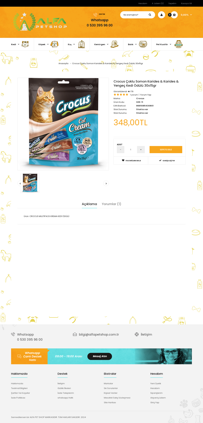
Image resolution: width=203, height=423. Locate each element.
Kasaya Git (186, 3)
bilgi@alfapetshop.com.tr (99, 334)
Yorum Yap (145, 94)
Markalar (108, 383)
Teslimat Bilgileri (19, 388)
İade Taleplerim (66, 392)
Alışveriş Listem (158, 397)
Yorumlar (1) (111, 204)
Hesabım (142, 3)
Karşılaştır (167, 160)
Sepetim (172, 3)
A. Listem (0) (158, 3)
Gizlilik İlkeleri (64, 388)
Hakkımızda (17, 383)
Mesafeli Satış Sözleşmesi (117, 397)
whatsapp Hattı (65, 397)
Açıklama (89, 204)
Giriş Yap (154, 402)
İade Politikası (18, 397)
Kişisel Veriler (111, 392)
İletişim (146, 334)
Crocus (140, 98)
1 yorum (134, 94)
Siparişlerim (156, 392)
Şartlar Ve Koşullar (20, 392)
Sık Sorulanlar (111, 388)
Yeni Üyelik (155, 383)
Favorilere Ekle (131, 160)
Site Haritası (110, 402)
